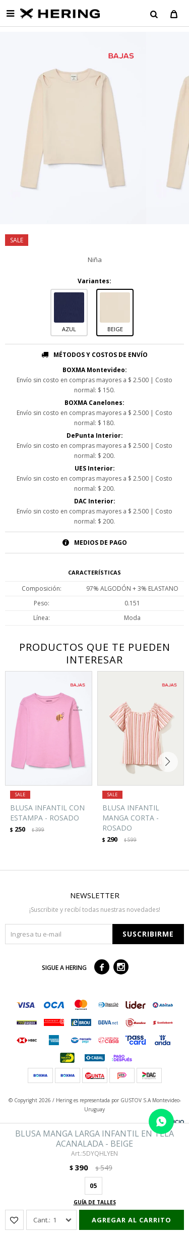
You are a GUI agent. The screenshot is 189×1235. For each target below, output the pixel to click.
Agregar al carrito (131, 1219)
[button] (154, 14)
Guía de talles (95, 1202)
